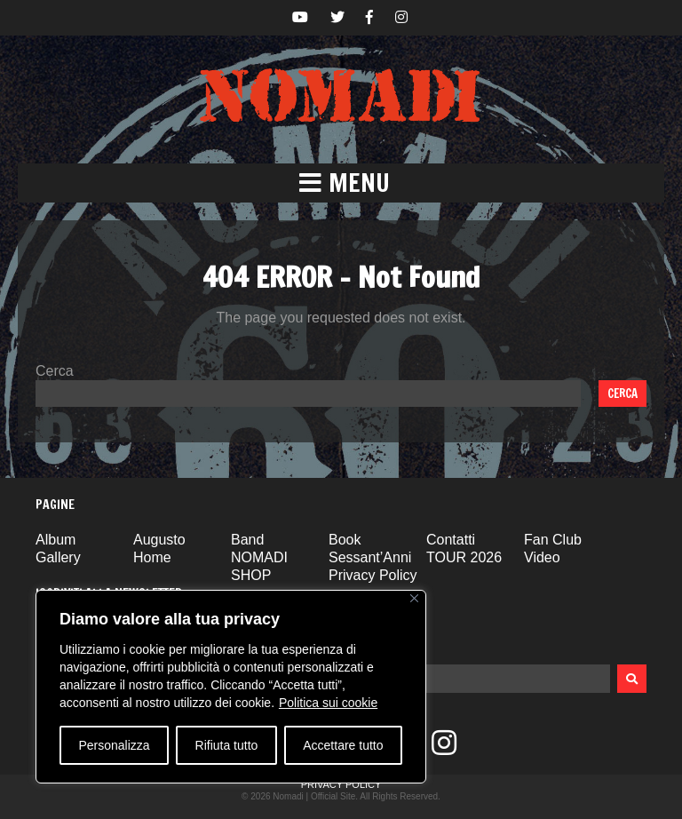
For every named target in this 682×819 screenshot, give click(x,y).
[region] (231, 686)
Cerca (55, 370)
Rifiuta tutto (226, 745)
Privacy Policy (373, 575)
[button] (341, 183)
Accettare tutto (343, 745)
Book (345, 539)
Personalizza (113, 745)
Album (55, 539)
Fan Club (553, 539)
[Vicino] (414, 598)
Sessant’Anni (370, 557)
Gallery (58, 557)
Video (542, 557)
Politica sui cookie (328, 703)
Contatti (450, 539)
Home (152, 557)
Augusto (159, 539)
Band (247, 539)
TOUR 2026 (464, 557)
